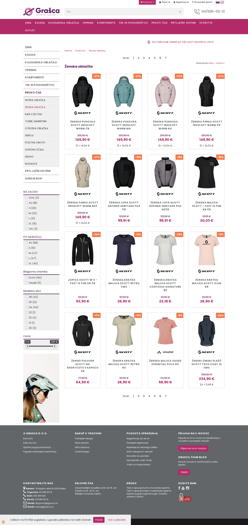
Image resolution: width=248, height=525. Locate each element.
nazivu (220, 63)
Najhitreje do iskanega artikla (142, 447)
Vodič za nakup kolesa (138, 464)
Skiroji (29, 135)
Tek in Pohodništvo (133, 22)
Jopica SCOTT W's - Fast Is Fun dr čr (82, 281)
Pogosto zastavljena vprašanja (39, 451)
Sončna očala (34, 149)
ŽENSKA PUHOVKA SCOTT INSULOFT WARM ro (165, 125)
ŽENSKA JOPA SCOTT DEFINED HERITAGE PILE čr (124, 206)
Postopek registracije (137, 442)
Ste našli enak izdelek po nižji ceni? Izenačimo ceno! (180, 42)
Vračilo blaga (82, 451)
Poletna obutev (35, 142)
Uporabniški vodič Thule (139, 460)
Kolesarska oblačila (63, 22)
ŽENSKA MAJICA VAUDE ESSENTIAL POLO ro (165, 362)
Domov (68, 50)
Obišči (184, 472)
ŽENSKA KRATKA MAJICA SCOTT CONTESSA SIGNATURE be (165, 285)
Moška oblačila (35, 100)
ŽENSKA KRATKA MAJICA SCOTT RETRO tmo (124, 283)
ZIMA (28, 22)
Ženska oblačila (35, 107)
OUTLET (30, 30)
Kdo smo (28, 438)
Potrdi (98, 520)
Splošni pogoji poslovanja (37, 447)
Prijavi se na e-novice (193, 448)
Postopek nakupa (84, 438)
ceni (211, 63)
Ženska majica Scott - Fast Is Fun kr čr (206, 206)
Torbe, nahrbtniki (36, 121)
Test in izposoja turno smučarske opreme (148, 487)
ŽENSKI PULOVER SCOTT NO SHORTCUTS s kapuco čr (83, 366)
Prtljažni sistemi (183, 22)
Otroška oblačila (36, 128)
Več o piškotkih (117, 520)
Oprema (88, 22)
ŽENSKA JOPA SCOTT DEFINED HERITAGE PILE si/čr (165, 206)
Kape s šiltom (33, 114)
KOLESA (40, 22)
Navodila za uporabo (138, 455)
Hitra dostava (82, 447)
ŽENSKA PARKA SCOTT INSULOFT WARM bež (82, 204)
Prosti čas (160, 22)
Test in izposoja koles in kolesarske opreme (149, 490)
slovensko (218, 2)
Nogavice (31, 163)
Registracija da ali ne (138, 438)
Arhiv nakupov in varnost (140, 451)
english (222, 2)
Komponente (106, 22)
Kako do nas (30, 442)
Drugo (29, 156)
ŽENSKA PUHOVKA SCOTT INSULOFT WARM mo (124, 125)
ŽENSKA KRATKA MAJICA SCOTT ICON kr (206, 283)
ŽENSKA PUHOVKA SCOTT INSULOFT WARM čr (82, 125)
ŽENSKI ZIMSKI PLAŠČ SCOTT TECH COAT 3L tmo (207, 364)
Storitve (206, 22)
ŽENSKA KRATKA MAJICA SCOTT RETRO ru (124, 364)
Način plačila (82, 442)
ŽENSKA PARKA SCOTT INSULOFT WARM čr (206, 123)
